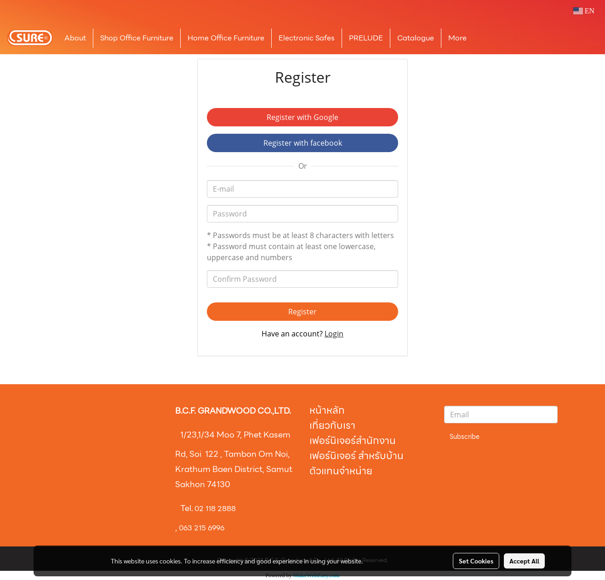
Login (334, 334)
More (457, 38)
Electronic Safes (307, 38)
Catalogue (415, 38)
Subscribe (464, 437)
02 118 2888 (215, 508)
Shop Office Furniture (136, 38)
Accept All (524, 561)
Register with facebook (302, 143)
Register (302, 312)
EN (583, 11)
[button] (487, 38)
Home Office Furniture (226, 38)
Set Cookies (476, 561)
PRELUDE (366, 38)
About (75, 38)
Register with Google (302, 117)
